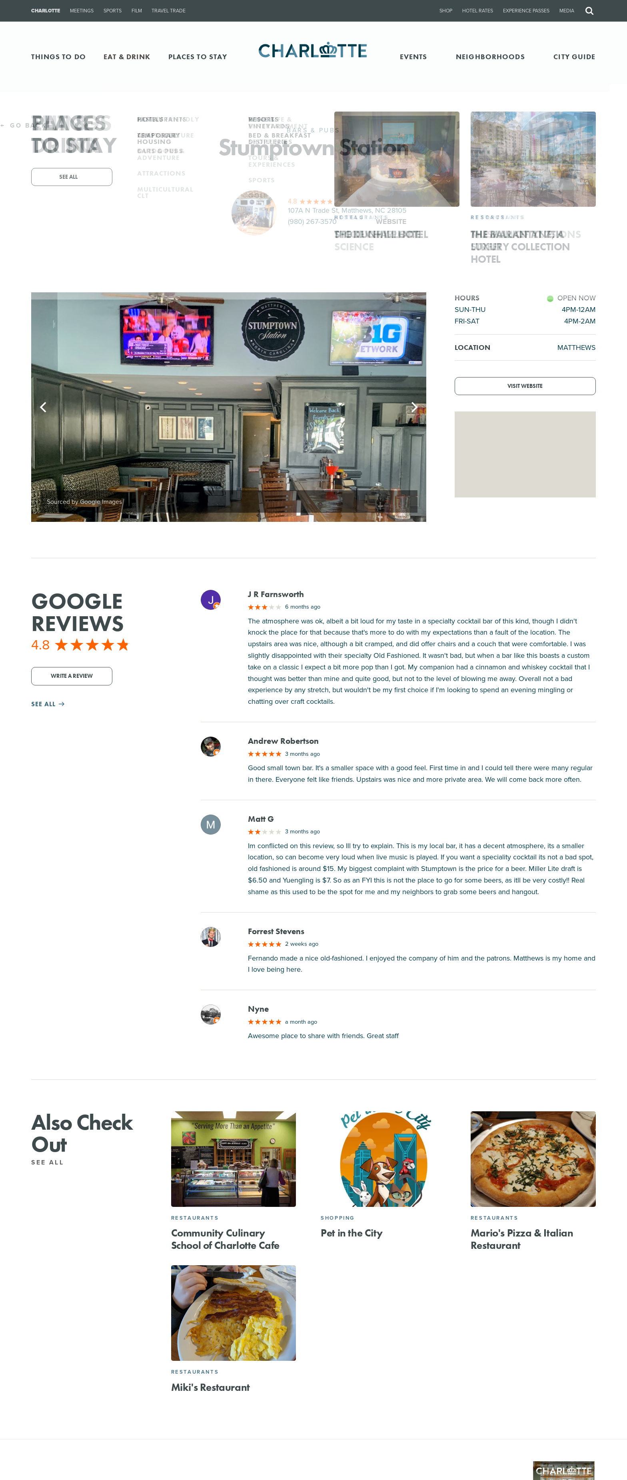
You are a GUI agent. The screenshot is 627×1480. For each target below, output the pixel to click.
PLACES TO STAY (198, 56)
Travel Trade (169, 10)
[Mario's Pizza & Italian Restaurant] (533, 1159)
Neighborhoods (490, 56)
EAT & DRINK (127, 56)
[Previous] (44, 407)
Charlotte (45, 10)
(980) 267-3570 (312, 221)
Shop (445, 10)
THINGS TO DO (58, 56)
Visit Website (525, 386)
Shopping (338, 1218)
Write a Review (72, 676)
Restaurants (195, 1218)
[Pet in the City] (383, 1159)
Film (137, 10)
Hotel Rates (477, 10)
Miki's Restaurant (210, 1387)
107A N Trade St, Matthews (347, 210)
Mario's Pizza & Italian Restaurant (522, 1239)
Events (413, 56)
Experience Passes (526, 10)
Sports (113, 10)
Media (566, 10)
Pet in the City (351, 1233)
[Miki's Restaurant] (233, 1313)
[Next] (413, 407)
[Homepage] (314, 57)
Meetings (82, 10)
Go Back (23, 125)
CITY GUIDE (574, 56)
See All (52, 1162)
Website (391, 221)
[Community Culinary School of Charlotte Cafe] (233, 1159)
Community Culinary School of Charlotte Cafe (225, 1239)
